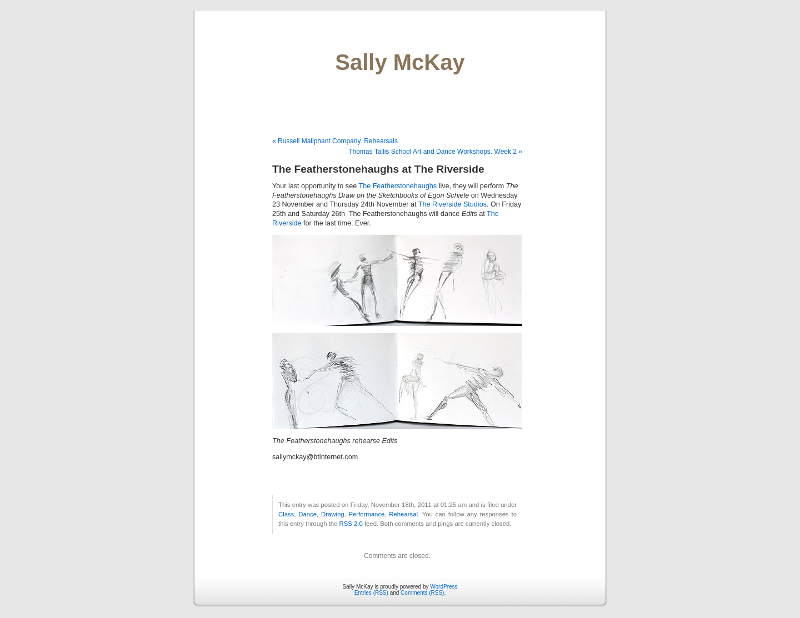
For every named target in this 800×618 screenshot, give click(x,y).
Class (286, 514)
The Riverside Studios (452, 204)
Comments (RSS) (422, 593)
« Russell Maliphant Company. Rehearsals (335, 141)
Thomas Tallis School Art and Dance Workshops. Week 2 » (435, 151)
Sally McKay (399, 62)
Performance (367, 514)
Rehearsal (403, 514)
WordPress (443, 587)
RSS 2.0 (351, 523)
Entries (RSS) (371, 593)
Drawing (332, 514)
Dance (307, 514)
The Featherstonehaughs (397, 186)
